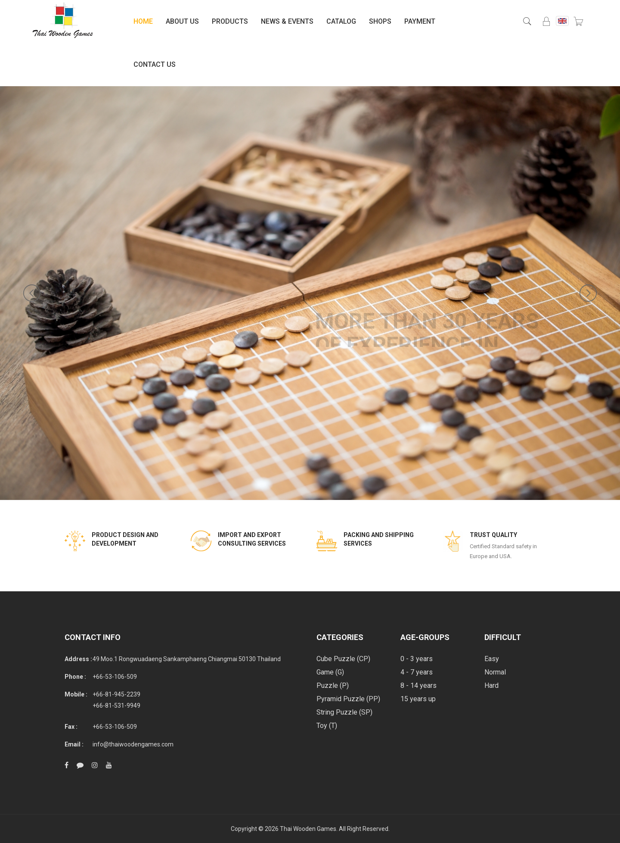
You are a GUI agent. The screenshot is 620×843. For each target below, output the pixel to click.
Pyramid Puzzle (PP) (348, 699)
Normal (495, 672)
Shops (380, 21)
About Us (182, 21)
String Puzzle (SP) (344, 712)
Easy (491, 659)
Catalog (341, 21)
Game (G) (330, 672)
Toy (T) (326, 725)
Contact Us (154, 64)
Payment (419, 21)
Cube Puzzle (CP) (343, 659)
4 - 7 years (416, 672)
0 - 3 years (416, 659)
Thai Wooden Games (308, 828)
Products (230, 21)
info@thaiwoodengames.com (133, 744)
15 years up (418, 699)
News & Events (287, 21)
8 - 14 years (418, 685)
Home (143, 21)
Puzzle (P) (332, 685)
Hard (491, 685)
